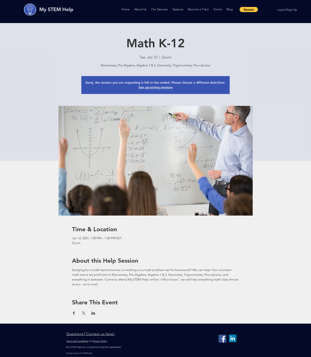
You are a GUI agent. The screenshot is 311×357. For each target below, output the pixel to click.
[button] (140, 9)
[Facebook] (222, 338)
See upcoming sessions (156, 87)
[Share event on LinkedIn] (93, 313)
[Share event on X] (83, 313)
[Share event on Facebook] (74, 313)
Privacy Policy (100, 341)
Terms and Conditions (77, 341)
